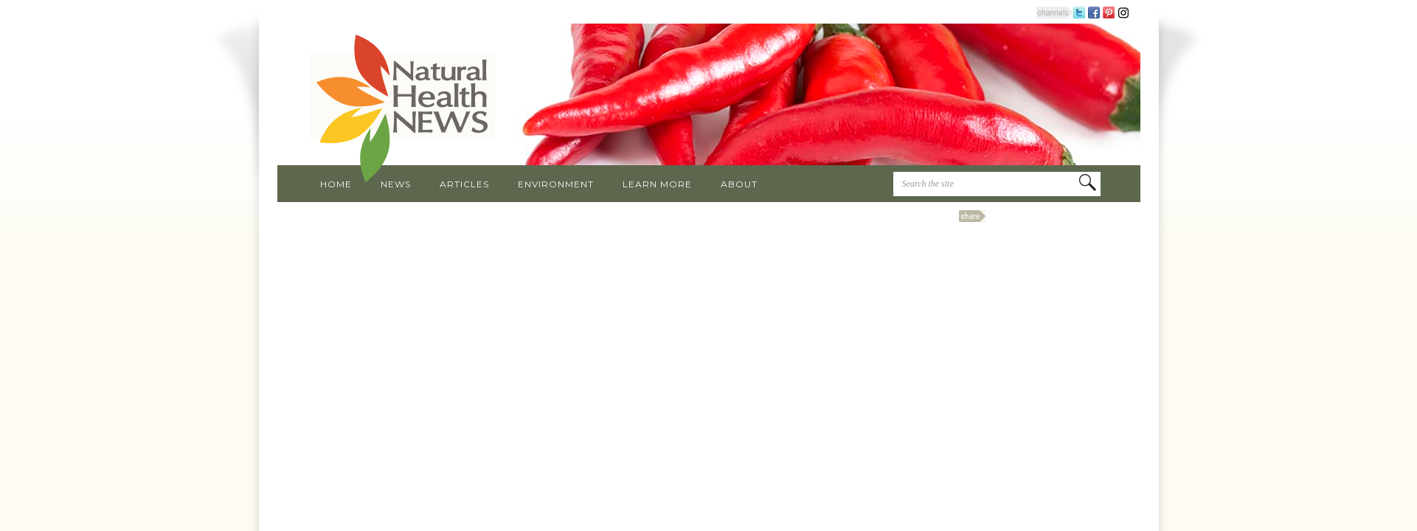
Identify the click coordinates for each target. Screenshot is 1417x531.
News (396, 184)
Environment (556, 184)
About (739, 184)
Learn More (657, 184)
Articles (464, 184)
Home (336, 184)
